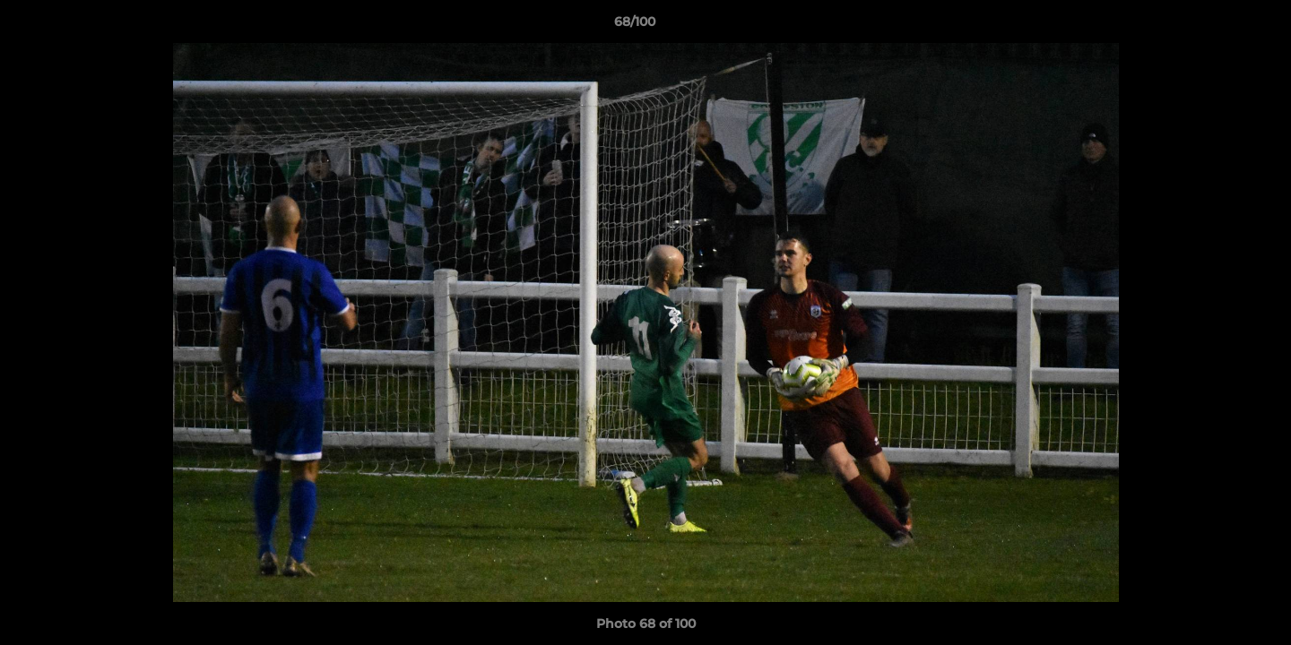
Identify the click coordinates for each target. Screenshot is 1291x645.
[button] (1215, 26)
